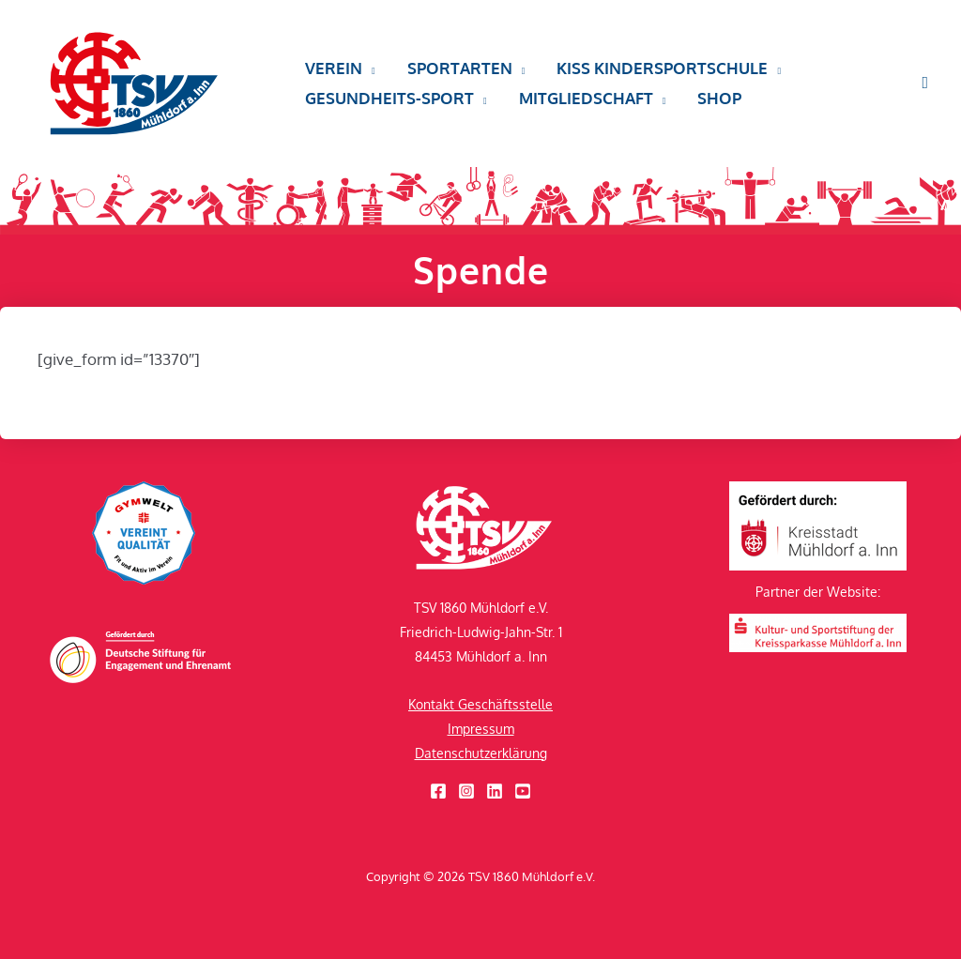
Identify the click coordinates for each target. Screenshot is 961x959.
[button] (340, 68)
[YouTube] (522, 791)
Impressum (481, 729)
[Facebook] (438, 791)
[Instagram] (466, 791)
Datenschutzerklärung (481, 753)
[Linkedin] (494, 791)
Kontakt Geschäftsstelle (480, 704)
